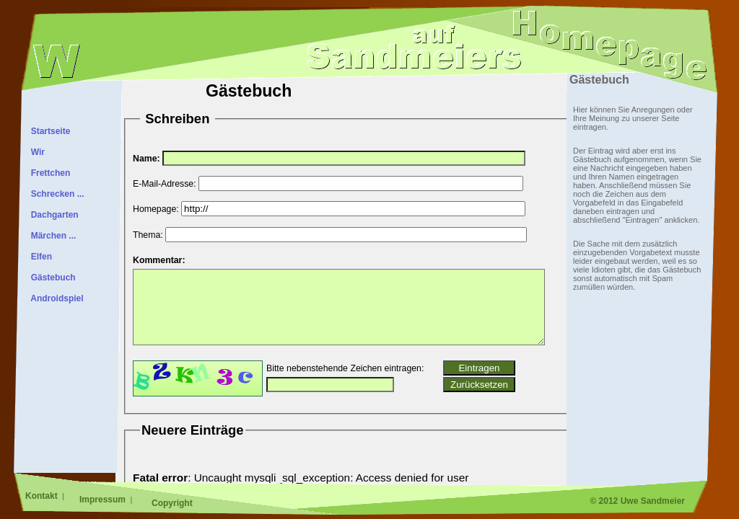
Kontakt (42, 496)
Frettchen (48, 173)
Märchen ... (51, 236)
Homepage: (156, 209)
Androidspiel (55, 298)
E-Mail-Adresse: (164, 184)
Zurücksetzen (479, 384)
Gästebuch (51, 277)
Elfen (39, 257)
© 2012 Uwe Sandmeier (637, 501)
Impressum (103, 499)
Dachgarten (52, 215)
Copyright (172, 503)
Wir (35, 152)
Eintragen (478, 368)
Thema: (148, 235)
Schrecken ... (55, 194)
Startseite (48, 131)
